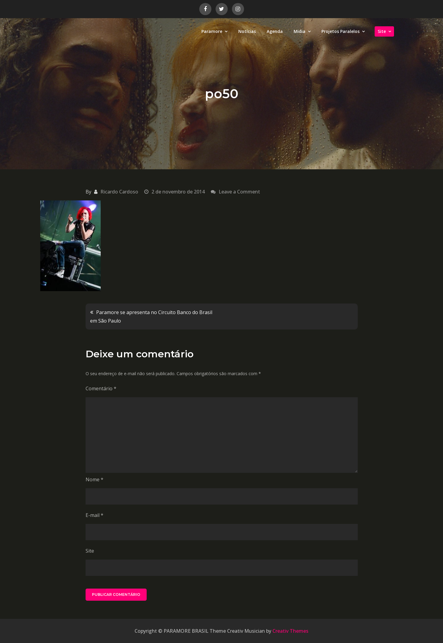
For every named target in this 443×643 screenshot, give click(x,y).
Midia (299, 31)
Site (382, 31)
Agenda (275, 31)
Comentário (101, 388)
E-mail (94, 515)
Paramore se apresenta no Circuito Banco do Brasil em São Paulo (151, 316)
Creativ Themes (290, 631)
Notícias (247, 31)
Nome (94, 479)
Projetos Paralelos (340, 31)
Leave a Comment (239, 191)
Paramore (211, 31)
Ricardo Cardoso (119, 191)
